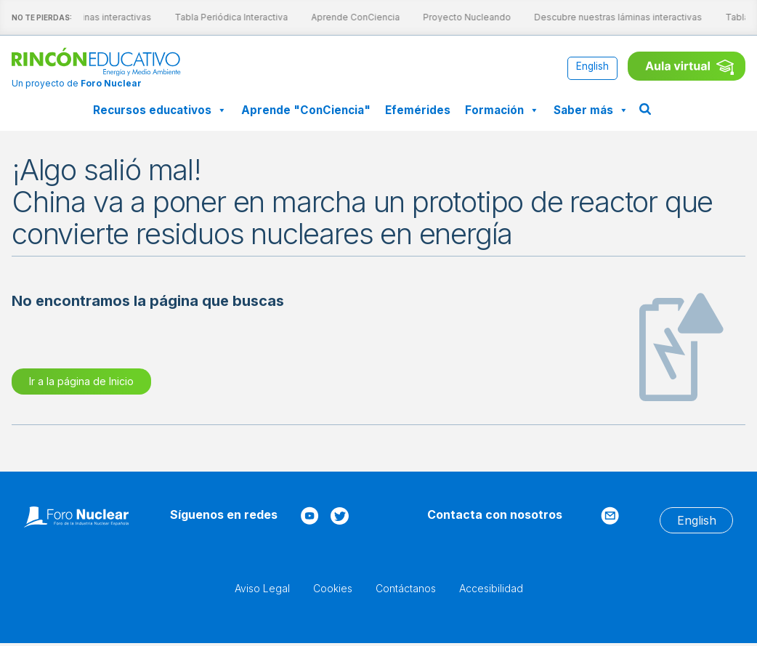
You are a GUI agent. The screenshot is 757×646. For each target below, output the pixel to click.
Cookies (332, 588)
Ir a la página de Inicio (81, 381)
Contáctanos (406, 588)
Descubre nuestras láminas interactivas (607, 17)
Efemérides (417, 110)
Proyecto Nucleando (456, 17)
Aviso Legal (262, 588)
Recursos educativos (160, 110)
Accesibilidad (491, 588)
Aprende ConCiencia (344, 17)
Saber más (591, 110)
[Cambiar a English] (592, 67)
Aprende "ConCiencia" (306, 110)
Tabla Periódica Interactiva (220, 17)
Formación (502, 110)
